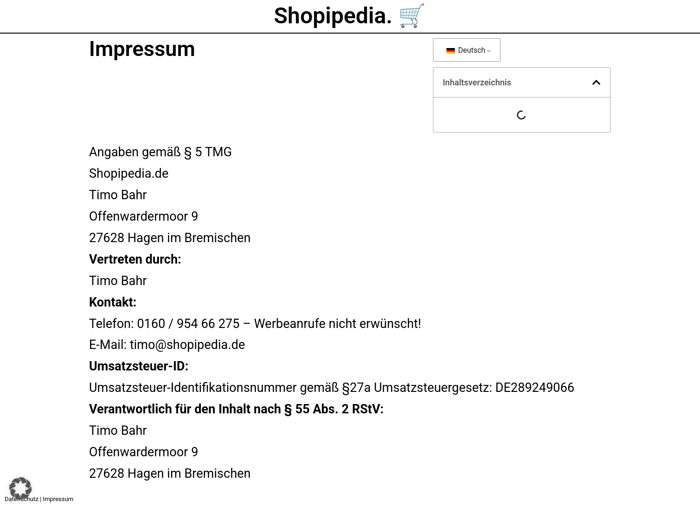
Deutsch (465, 50)
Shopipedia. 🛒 (350, 15)
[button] (596, 82)
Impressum (58, 498)
